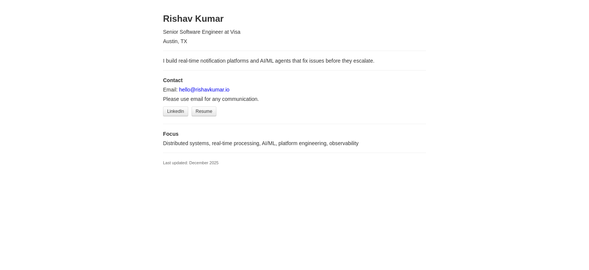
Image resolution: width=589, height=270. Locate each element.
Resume (204, 111)
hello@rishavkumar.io (204, 90)
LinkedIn (175, 111)
